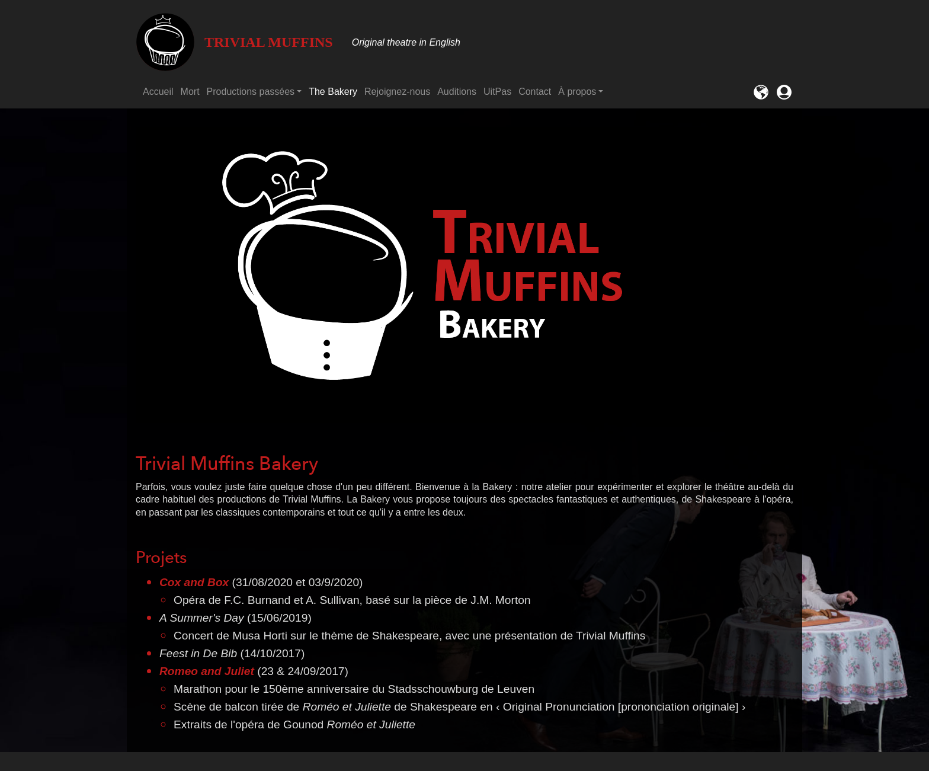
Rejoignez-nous (397, 92)
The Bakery (333, 92)
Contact (534, 92)
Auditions (456, 92)
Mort (190, 92)
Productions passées (251, 92)
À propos (577, 92)
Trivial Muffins (234, 42)
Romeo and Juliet (206, 671)
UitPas (497, 92)
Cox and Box (194, 582)
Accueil (158, 92)
